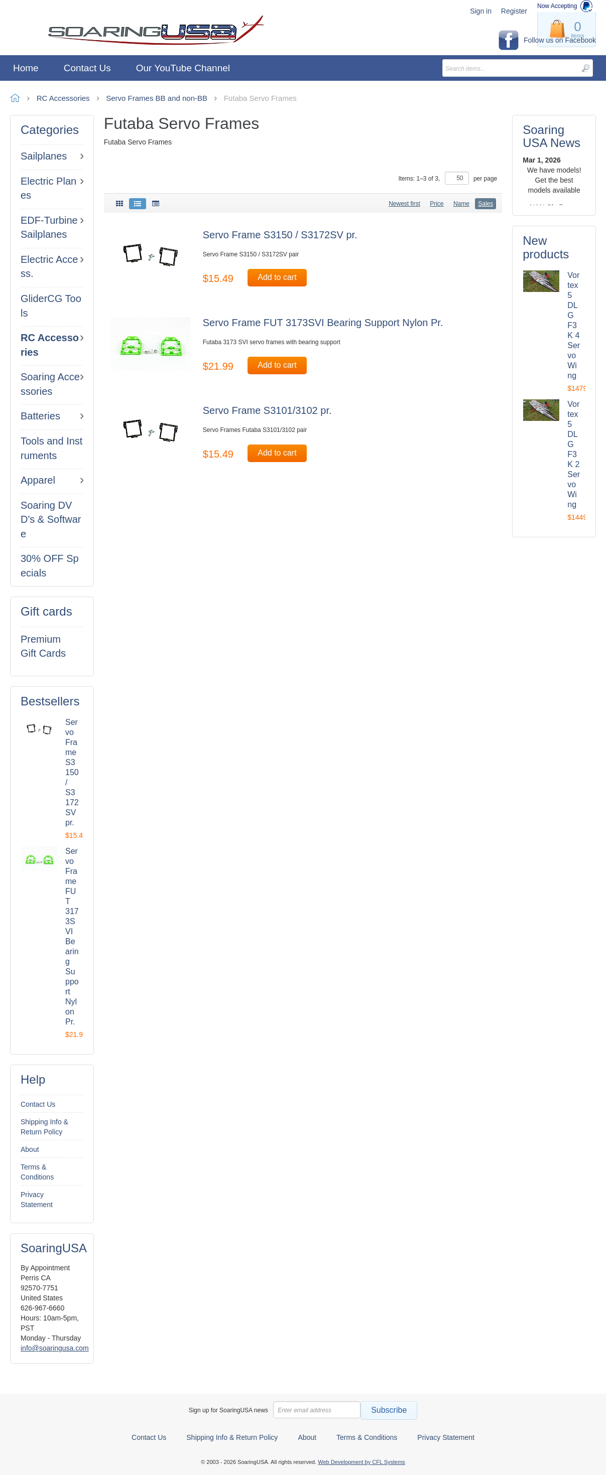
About (30, 1149)
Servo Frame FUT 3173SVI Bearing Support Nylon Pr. (323, 322)
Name (461, 203)
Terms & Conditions (37, 1172)
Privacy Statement (37, 1200)
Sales (485, 203)
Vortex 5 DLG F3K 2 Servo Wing (573, 454)
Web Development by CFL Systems (361, 1462)
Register (514, 11)
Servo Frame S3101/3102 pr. (267, 410)
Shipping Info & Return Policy (44, 1127)
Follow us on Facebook (560, 40)
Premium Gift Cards (43, 646)
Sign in (481, 11)
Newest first (404, 203)
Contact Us (38, 1104)
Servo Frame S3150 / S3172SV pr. (72, 772)
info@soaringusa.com (55, 1348)
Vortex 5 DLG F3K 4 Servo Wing (573, 325)
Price (436, 203)
